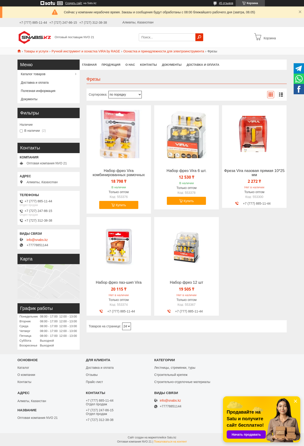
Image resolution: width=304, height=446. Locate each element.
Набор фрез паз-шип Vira (119, 282)
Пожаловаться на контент (170, 441)
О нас (130, 64)
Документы (171, 64)
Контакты (148, 64)
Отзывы (92, 375)
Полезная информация (38, 91)
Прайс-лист (94, 382)
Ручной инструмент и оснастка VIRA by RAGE (86, 51)
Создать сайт (73, 3)
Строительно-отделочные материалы (182, 382)
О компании (26, 375)
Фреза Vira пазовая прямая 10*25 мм (254, 173)
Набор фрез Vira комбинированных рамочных (119, 173)
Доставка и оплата (203, 64)
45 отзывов (226, 3)
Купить (121, 205)
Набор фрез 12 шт (186, 282)
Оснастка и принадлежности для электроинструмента (163, 51)
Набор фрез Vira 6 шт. (186, 171)
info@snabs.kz (37, 240)
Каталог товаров (33, 74)
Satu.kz (171, 437)
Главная (89, 64)
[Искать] (199, 37)
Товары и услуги (36, 51)
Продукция (111, 64)
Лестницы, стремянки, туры (174, 367)
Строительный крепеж (171, 375)
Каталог (23, 367)
